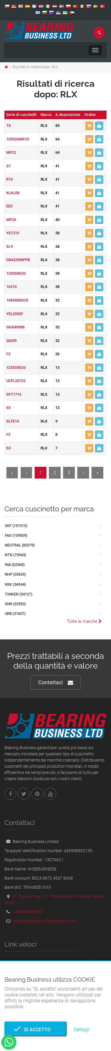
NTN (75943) (15, 555)
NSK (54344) (15, 584)
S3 (8, 448)
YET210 (12, 233)
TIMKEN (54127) (19, 594)
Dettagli (82, 1029)
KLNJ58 (13, 193)
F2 (8, 434)
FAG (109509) (16, 535)
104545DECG (17, 300)
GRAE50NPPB (18, 260)
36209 (11, 340)
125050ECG (16, 273)
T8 (8, 125)
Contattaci (55, 683)
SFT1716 (13, 394)
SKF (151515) (16, 525)
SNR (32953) (15, 604)
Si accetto (35, 1029)
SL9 (9, 246)
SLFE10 (12, 421)
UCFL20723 (15, 381)
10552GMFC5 (17, 139)
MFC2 (11, 152)
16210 (11, 286)
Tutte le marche (84, 621)
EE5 (9, 206)
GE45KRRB (15, 327)
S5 (8, 407)
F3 (8, 354)
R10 (9, 179)
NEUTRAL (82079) (20, 545)
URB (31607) (15, 613)
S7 (8, 166)
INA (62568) (15, 564)
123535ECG (16, 367)
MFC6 (11, 219)
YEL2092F (14, 314)
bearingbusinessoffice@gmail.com (44, 921)
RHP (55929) (15, 574)
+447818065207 (28, 911)
